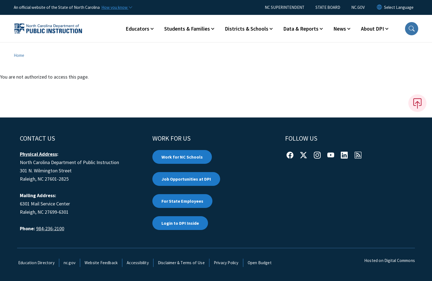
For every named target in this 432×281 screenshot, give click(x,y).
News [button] (339, 28)
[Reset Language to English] (379, 7)
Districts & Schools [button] (246, 28)
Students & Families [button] (187, 28)
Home (19, 55)
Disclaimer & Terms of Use (181, 262)
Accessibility (138, 262)
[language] (399, 7)
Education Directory (36, 262)
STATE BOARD (327, 7)
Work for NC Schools (182, 157)
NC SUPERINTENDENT (284, 7)
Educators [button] (137, 28)
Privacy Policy (226, 262)
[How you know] (117, 7)
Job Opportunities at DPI (186, 179)
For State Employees (182, 201)
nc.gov (69, 262)
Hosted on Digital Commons (389, 260)
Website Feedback (101, 262)
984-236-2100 (50, 228)
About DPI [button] (372, 28)
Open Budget (260, 262)
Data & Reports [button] (300, 28)
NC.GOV (358, 7)
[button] (411, 28)
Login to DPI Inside (180, 223)
